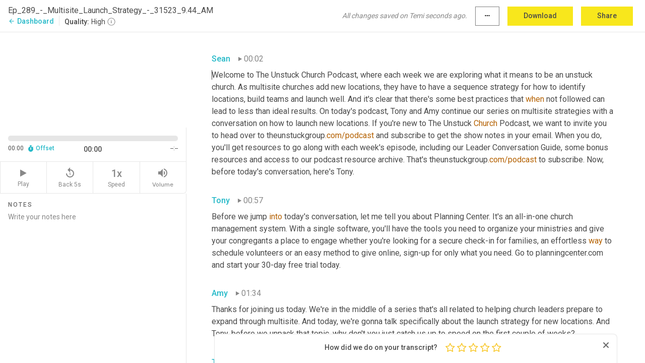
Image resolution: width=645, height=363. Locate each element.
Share (607, 16)
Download (540, 16)
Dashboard (31, 21)
